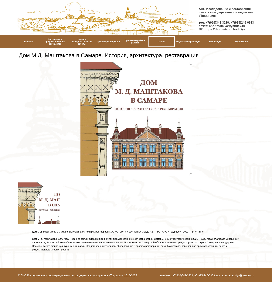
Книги (162, 41)
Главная (28, 41)
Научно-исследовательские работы (81, 41)
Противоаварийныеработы (135, 41)
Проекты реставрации (108, 41)
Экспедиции (215, 41)
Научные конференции (188, 41)
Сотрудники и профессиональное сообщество (55, 41)
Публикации (241, 41)
